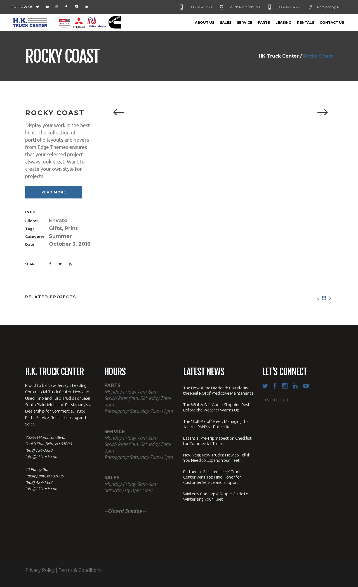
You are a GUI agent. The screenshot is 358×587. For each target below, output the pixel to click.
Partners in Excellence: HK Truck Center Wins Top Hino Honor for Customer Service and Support (212, 477)
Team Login (275, 399)
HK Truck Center (279, 56)
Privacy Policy (40, 570)
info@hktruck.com (41, 456)
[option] (220, 112)
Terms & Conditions (80, 570)
